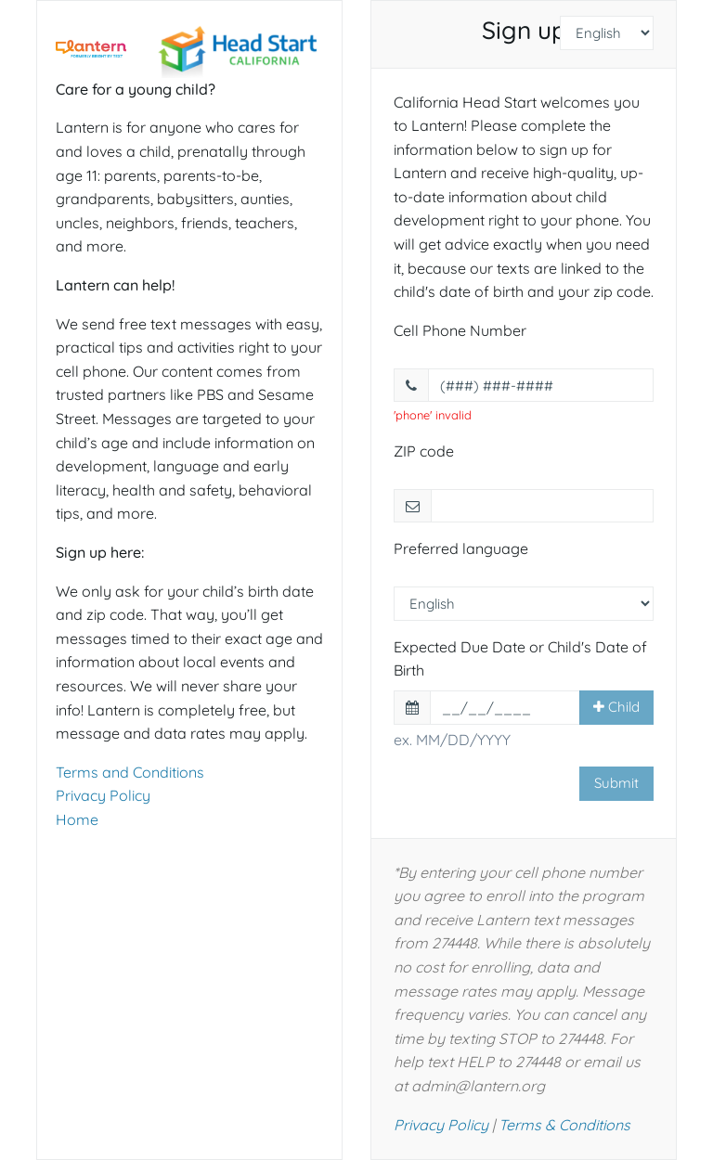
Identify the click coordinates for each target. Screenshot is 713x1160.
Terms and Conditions (130, 772)
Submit (616, 783)
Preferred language (461, 548)
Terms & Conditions (564, 1124)
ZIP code (424, 451)
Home (77, 819)
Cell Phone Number (460, 330)
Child (616, 706)
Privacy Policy (103, 795)
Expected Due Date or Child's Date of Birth (520, 659)
